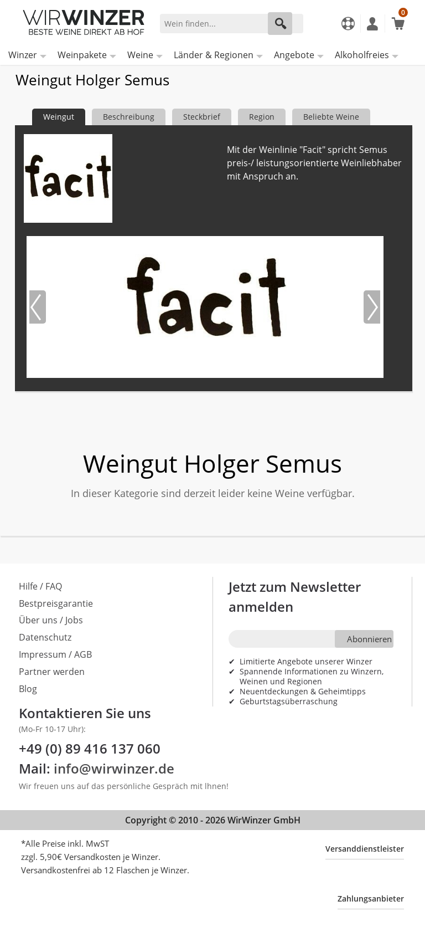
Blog (28, 689)
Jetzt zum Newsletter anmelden (295, 596)
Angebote (294, 55)
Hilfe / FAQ (40, 586)
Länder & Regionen (213, 55)
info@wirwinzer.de (114, 768)
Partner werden (52, 671)
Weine (140, 55)
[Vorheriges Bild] (37, 307)
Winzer (22, 55)
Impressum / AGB (55, 654)
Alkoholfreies (362, 55)
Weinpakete (82, 55)
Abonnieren (369, 638)
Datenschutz (45, 637)
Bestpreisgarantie (56, 603)
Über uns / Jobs (51, 620)
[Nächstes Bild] (372, 307)
